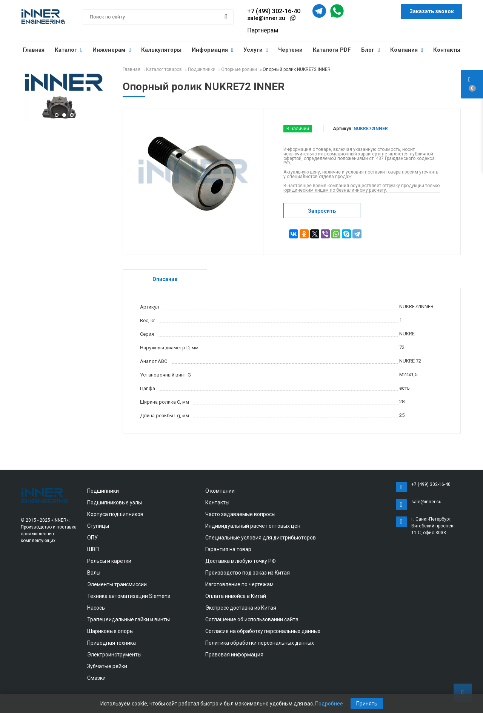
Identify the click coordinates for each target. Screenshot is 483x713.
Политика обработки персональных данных (259, 643)
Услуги (255, 49)
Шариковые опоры (110, 631)
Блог (370, 49)
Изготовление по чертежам (239, 584)
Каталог (68, 49)
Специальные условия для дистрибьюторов (260, 538)
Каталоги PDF (332, 49)
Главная (34, 49)
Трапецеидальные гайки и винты (128, 619)
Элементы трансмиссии (117, 584)
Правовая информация (234, 655)
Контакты (446, 49)
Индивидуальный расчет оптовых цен (252, 526)
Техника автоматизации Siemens (128, 596)
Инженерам (111, 49)
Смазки (96, 678)
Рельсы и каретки (109, 561)
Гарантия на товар (228, 549)
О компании (220, 491)
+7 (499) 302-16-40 (273, 11)
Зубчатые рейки (107, 666)
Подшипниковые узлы (114, 502)
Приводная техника (111, 643)
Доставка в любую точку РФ (240, 561)
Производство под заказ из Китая (247, 573)
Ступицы (98, 526)
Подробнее (329, 704)
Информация (212, 49)
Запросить (322, 211)
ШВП (93, 549)
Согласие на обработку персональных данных (262, 631)
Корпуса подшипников (115, 514)
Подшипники (103, 491)
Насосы (96, 608)
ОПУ (92, 538)
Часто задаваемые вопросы (240, 514)
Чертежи (290, 49)
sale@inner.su (266, 18)
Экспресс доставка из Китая (240, 608)
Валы (93, 573)
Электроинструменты (114, 655)
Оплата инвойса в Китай (235, 596)
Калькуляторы (161, 49)
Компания (406, 49)
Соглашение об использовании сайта (251, 619)
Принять (366, 704)
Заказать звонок (431, 11)
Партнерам (262, 30)
